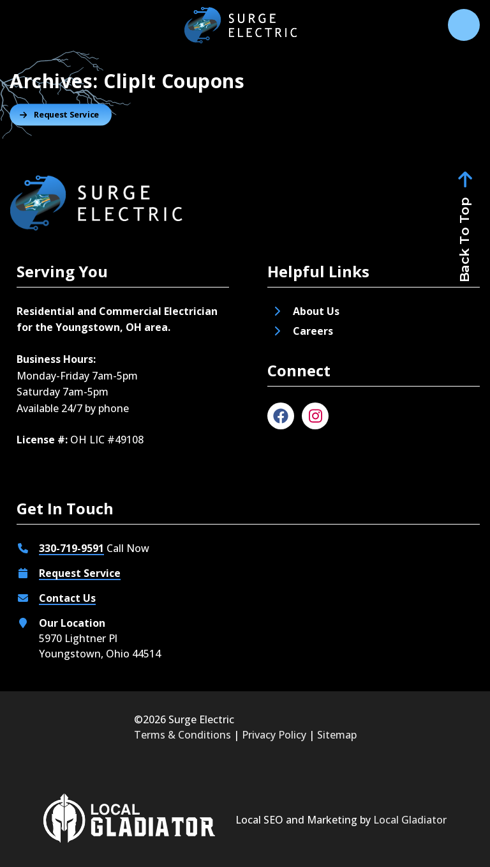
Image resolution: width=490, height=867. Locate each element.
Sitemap (337, 735)
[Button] (61, 115)
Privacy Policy (274, 735)
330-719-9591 (71, 548)
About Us (316, 311)
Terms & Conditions (182, 735)
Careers (314, 331)
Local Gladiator (410, 820)
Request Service (80, 573)
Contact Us (67, 598)
